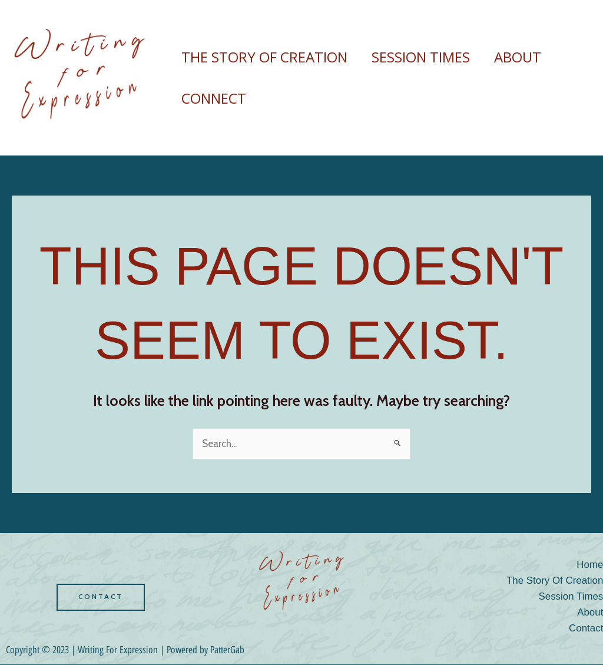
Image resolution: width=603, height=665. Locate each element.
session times (426, 57)
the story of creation (266, 57)
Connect (215, 98)
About (527, 57)
